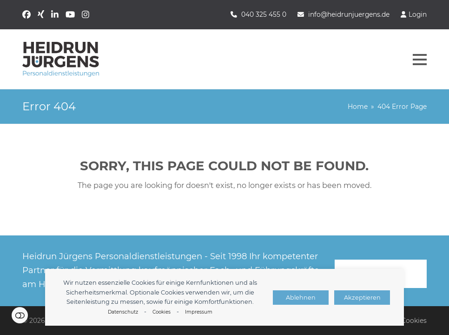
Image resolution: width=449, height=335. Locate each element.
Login (418, 14)
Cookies (161, 312)
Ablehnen (301, 297)
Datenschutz (123, 312)
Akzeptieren (362, 297)
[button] (420, 59)
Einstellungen (20, 315)
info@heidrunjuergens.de (349, 14)
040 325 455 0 (263, 14)
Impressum (198, 312)
